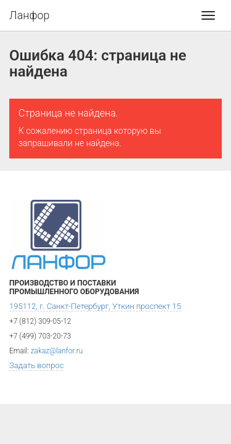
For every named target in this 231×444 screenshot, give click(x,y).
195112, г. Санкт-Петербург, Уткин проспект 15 (95, 306)
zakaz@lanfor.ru (57, 351)
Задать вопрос (36, 365)
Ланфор (29, 15)
